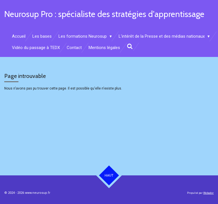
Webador (208, 193)
